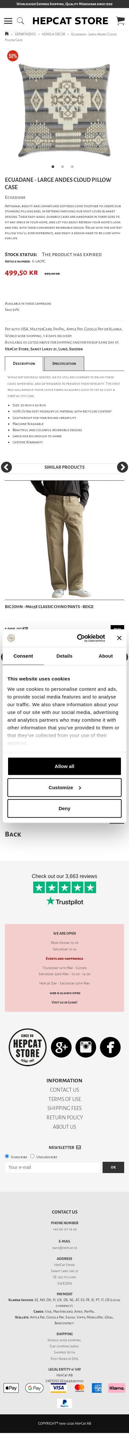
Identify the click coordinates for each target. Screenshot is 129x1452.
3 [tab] (74, 168)
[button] (8, 21)
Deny (65, 808)
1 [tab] (55, 168)
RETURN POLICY (64, 1117)
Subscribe (19, 1157)
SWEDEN (64, 1283)
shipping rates (67, 1346)
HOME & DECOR (53, 34)
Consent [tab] (23, 656)
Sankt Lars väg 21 (64, 1271)
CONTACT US (64, 1090)
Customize (65, 787)
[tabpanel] (64, 110)
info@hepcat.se (64, 1247)
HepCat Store (64, 1264)
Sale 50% (12, 309)
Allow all (64, 766)
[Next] (122, 467)
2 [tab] (64, 168)
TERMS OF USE (64, 1099)
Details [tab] (64, 656)
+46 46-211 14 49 (65, 1229)
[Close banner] (119, 638)
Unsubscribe (46, 1157)
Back (13, 834)
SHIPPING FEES (64, 1108)
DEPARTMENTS (25, 34)
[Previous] (6, 467)
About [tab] (106, 656)
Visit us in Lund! (64, 1002)
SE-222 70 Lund (64, 1277)
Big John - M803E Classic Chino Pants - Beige (49, 606)
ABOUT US (64, 1127)
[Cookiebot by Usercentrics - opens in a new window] (79, 638)
